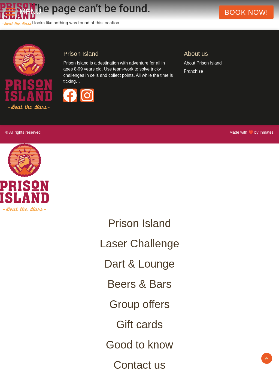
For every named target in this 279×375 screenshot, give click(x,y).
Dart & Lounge (139, 264)
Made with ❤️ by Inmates (251, 132)
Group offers (139, 304)
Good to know (139, 345)
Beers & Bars (139, 284)
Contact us (139, 365)
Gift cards (139, 324)
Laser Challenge (139, 244)
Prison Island (139, 223)
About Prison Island (203, 63)
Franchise (193, 71)
